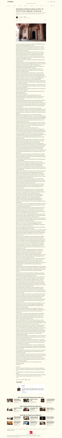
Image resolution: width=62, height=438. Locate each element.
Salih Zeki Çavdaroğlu (16, 401)
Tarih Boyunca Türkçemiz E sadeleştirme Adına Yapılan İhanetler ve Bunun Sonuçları (34, 418)
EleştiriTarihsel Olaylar (17, 419)
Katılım (15, 429)
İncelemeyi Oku (24, 392)
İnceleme (31, 5)
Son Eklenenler (9, 429)
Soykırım (26, 379)
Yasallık (27, 429)
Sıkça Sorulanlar (42, 429)
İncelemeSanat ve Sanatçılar (17, 424)
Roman (41, 5)
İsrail (17, 379)
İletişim (17, 429)
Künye (46, 429)
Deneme (20, 5)
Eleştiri (25, 5)
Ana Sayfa (8, 5)
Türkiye (29, 379)
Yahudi (23, 379)
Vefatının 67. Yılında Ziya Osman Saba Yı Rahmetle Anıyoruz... (50, 418)
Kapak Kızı (23, 385)
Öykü (37, 5)
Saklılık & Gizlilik (30, 429)
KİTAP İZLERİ (52, 5)
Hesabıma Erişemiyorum (22, 429)
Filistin (20, 379)
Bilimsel (14, 5)
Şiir (46, 5)
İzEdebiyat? (38, 429)
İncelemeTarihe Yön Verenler (17, 401)
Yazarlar (12, 429)
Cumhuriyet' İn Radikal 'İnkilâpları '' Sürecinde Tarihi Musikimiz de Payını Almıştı (50, 409)
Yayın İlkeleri (34, 429)
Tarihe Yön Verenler (21, 17)
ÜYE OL (51, 1)
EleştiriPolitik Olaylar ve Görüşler (33, 424)
